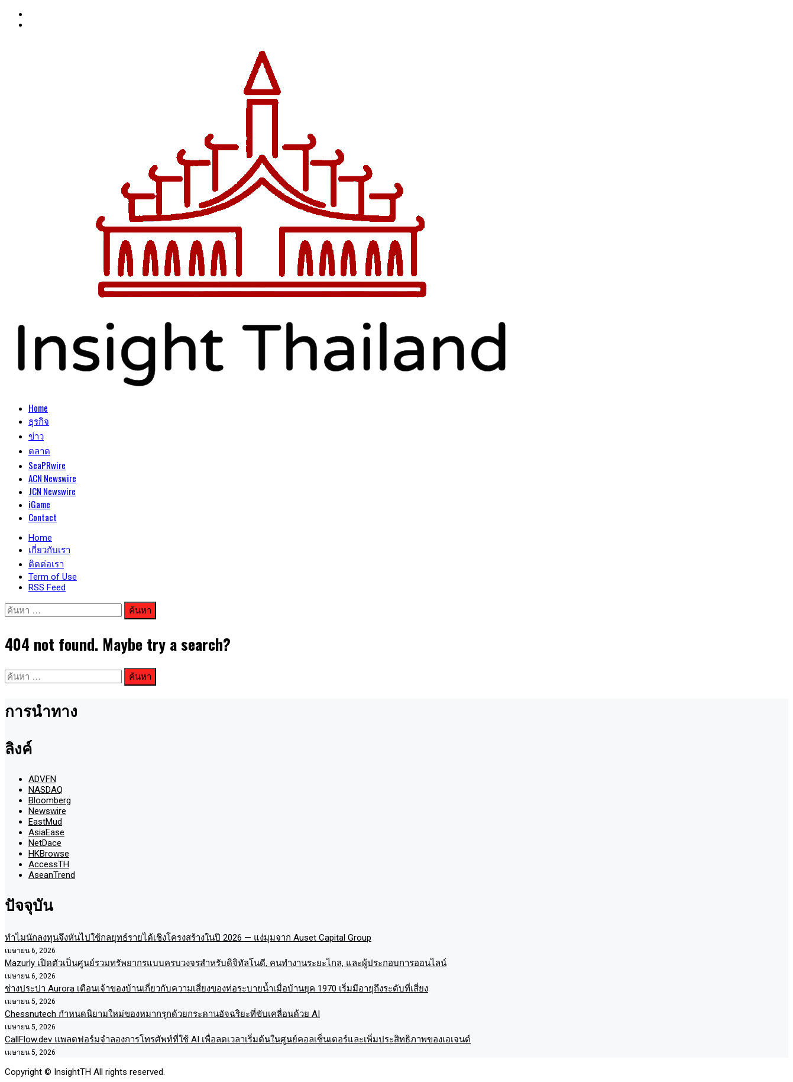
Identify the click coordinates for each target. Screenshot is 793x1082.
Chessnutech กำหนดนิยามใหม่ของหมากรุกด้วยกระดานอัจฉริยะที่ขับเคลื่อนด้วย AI (162, 1014)
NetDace (45, 843)
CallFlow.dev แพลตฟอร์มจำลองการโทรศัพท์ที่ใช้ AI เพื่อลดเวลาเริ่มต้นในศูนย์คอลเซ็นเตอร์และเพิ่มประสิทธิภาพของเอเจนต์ (238, 1039)
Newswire (47, 811)
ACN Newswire (52, 478)
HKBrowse (48, 853)
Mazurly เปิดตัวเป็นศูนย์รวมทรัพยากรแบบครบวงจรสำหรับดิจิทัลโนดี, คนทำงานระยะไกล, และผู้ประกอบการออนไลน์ (225, 963)
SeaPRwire (47, 464)
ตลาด (39, 450)
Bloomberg (49, 800)
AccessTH (48, 864)
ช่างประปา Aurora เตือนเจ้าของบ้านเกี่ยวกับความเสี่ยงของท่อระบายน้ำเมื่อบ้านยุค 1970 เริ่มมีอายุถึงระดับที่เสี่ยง (216, 988)
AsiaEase (46, 832)
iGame (39, 504)
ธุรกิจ (38, 420)
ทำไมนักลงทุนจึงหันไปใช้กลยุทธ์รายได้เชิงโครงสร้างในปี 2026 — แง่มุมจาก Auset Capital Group (188, 937)
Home (38, 407)
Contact (42, 517)
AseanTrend (51, 875)
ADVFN (42, 779)
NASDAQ (45, 789)
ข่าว (36, 435)
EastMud (45, 821)
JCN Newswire (52, 491)
